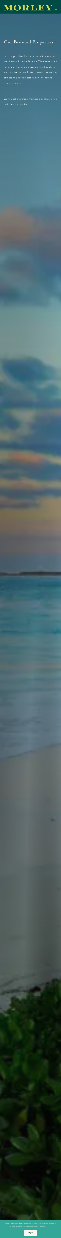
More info (49, 1226)
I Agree (30, 1233)
